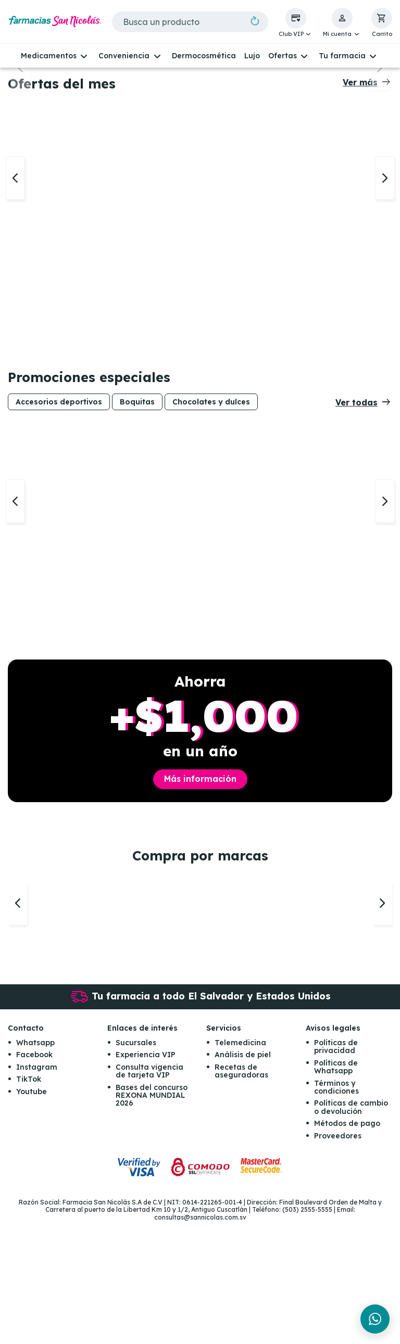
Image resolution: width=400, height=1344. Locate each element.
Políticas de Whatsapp (336, 1189)
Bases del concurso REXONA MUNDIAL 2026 (152, 1218)
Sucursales (136, 1165)
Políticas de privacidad (336, 1169)
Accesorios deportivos (59, 523)
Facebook (34, 1178)
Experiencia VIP (146, 1178)
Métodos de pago (347, 1246)
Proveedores (337, 1258)
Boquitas (137, 523)
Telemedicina (240, 1165)
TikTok (28, 1202)
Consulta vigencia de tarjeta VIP (149, 1193)
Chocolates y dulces (211, 523)
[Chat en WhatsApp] (375, 1319)
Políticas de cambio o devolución (351, 1230)
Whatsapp (35, 1165)
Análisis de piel (243, 1178)
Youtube (31, 1214)
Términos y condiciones (336, 1210)
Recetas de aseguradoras (241, 1193)
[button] (296, 23)
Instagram (36, 1190)
